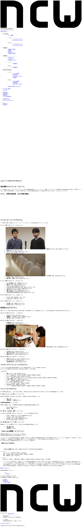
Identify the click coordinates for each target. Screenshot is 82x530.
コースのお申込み (7, 96)
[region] (41, 69)
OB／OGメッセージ (17, 76)
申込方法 (10, 51)
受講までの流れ (11, 49)
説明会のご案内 (11, 53)
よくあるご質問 (6, 88)
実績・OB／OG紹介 (7, 69)
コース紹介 (6, 33)
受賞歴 (14, 77)
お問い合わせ (4, 31)
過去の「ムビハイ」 (5, 468)
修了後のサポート (12, 59)
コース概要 (10, 35)
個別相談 (5, 95)
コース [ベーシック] (17, 38)
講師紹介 (15, 63)
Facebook (5, 104)
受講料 (9, 50)
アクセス (10, 58)
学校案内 (5, 55)
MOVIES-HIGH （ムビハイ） (14, 86)
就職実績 (15, 82)
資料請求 (5, 92)
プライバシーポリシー (8, 100)
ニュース (5, 90)
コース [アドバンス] (17, 40)
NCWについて (11, 57)
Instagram (5, 103)
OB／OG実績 (16, 73)
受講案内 (5, 47)
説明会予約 (5, 93)
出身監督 (15, 74)
